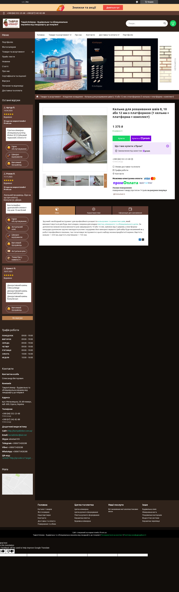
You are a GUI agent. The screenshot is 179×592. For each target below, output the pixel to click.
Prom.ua (103, 532)
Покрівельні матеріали (152, 515)
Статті (5, 66)
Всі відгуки (18, 318)
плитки (101, 224)
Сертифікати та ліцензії (14, 76)
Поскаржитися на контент (112, 535)
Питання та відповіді (12, 86)
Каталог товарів (45, 509)
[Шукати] (165, 23)
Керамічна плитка (82, 518)
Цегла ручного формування (86, 512)
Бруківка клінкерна (83, 521)
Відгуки (6, 81)
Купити (121, 138)
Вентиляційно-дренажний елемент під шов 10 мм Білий (17, 207)
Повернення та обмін (47, 524)
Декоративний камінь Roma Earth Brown (17, 292)
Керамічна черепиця (151, 521)
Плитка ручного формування (87, 515)
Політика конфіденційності (135, 535)
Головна (40, 35)
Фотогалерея (9, 47)
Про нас (78, 35)
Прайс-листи (8, 56)
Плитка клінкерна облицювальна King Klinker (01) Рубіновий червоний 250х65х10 (17, 134)
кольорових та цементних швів (111, 221)
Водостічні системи (150, 518)
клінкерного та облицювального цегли (121, 224)
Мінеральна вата (149, 512)
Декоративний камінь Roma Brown (17, 297)
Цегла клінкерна (81, 509)
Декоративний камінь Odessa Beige (17, 286)
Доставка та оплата (108, 35)
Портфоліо (128, 35)
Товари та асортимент (59, 35)
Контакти (90, 35)
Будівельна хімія (149, 509)
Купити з (141, 138)
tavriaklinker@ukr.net (17, 435)
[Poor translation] (10, 551)
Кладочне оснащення (73, 97)
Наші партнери (44, 515)
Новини (6, 61)
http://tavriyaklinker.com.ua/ (20, 431)
